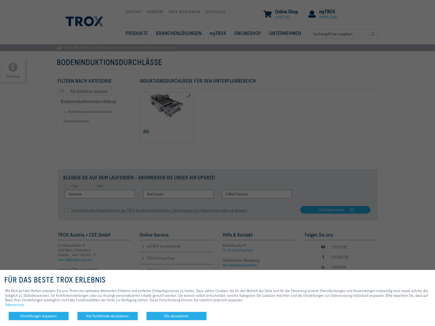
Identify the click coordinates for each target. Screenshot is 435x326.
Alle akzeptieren (176, 316)
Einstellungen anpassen (39, 316)
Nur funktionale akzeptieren (107, 316)
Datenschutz (14, 304)
